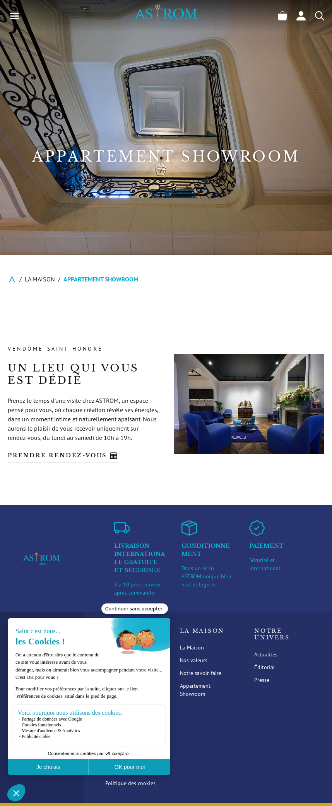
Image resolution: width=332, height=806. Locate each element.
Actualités (265, 654)
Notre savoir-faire (200, 673)
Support (123, 715)
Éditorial (264, 667)
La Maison (40, 279)
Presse (261, 679)
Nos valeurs (193, 660)
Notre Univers (271, 634)
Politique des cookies (130, 783)
